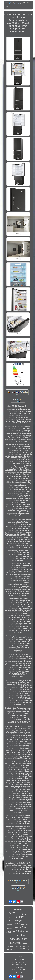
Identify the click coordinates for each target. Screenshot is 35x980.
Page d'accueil (18, 956)
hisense (10, 946)
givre (27, 924)
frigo (16, 946)
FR (21, 973)
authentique (17, 910)
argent (22, 949)
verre (15, 949)
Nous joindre (18, 959)
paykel (26, 910)
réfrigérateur (21, 931)
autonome (9, 924)
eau (10, 910)
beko (28, 946)
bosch (18, 914)
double (9, 949)
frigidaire (19, 916)
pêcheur (25, 921)
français (25, 914)
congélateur (22, 927)
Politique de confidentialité (18, 963)
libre (9, 917)
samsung (15, 938)
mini (25, 943)
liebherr (27, 917)
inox (12, 936)
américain (15, 942)
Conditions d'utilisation (18, 969)
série (28, 949)
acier (17, 923)
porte (12, 913)
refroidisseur (9, 928)
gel (11, 920)
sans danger (22, 946)
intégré (18, 920)
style (8, 932)
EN (16, 973)
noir (24, 938)
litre (16, 936)
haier (22, 924)
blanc (23, 935)
